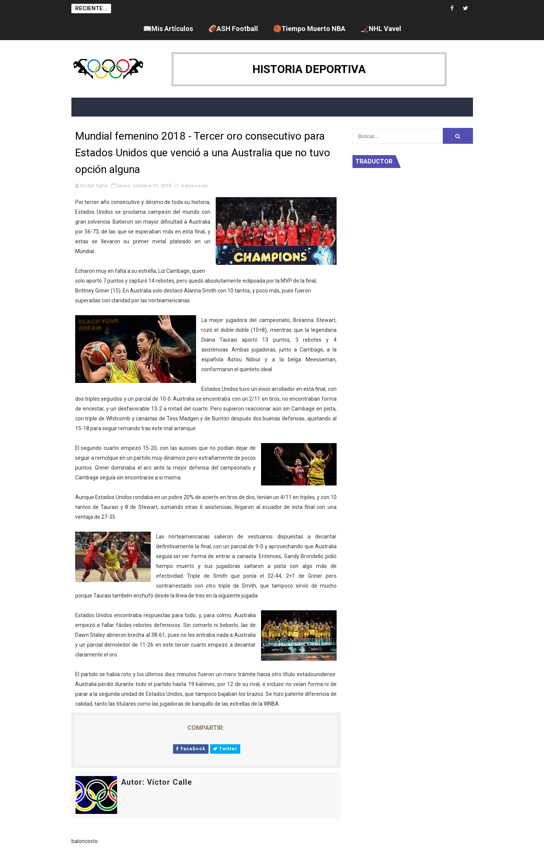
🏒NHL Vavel (380, 29)
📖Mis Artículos (168, 29)
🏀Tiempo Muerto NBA (309, 29)
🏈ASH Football (233, 29)
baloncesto (194, 185)
